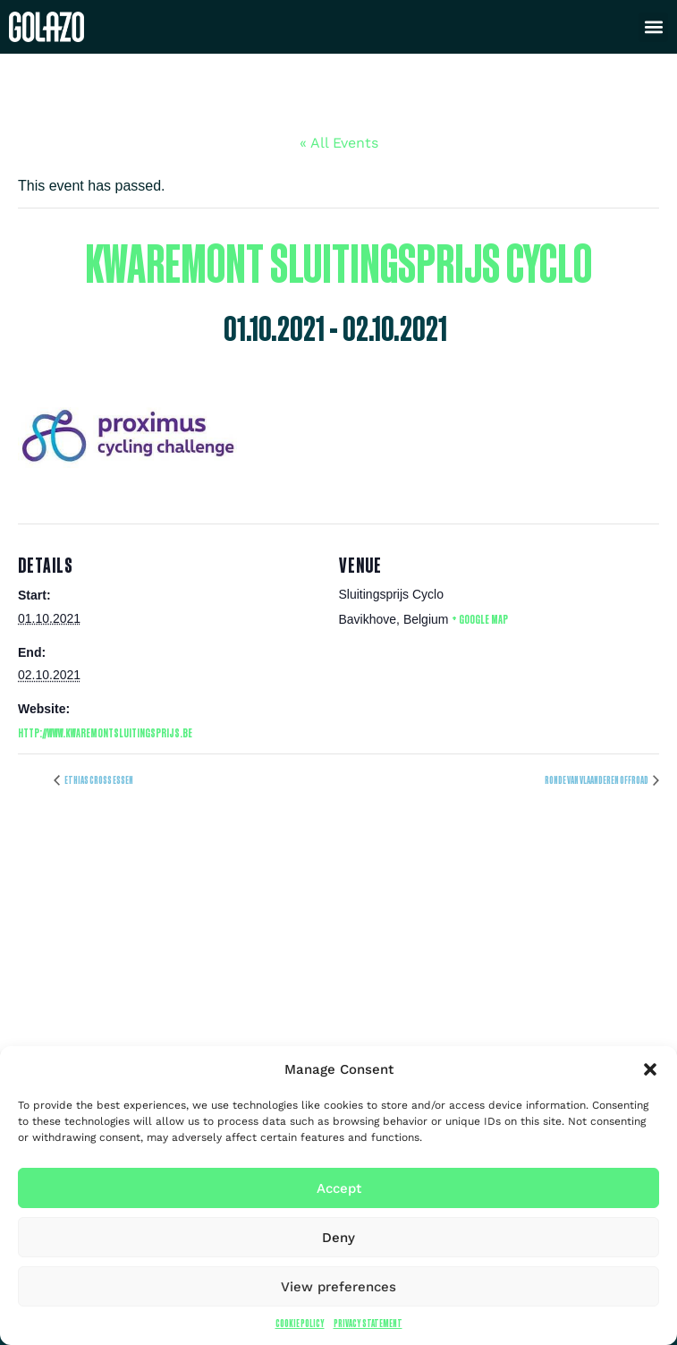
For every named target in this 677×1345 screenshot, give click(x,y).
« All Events (339, 142)
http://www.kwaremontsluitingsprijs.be (105, 732)
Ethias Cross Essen (98, 780)
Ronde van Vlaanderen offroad (597, 780)
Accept (339, 1188)
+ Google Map (480, 618)
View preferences (338, 1287)
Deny (338, 1238)
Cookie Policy (300, 1323)
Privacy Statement (368, 1323)
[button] (650, 1069)
